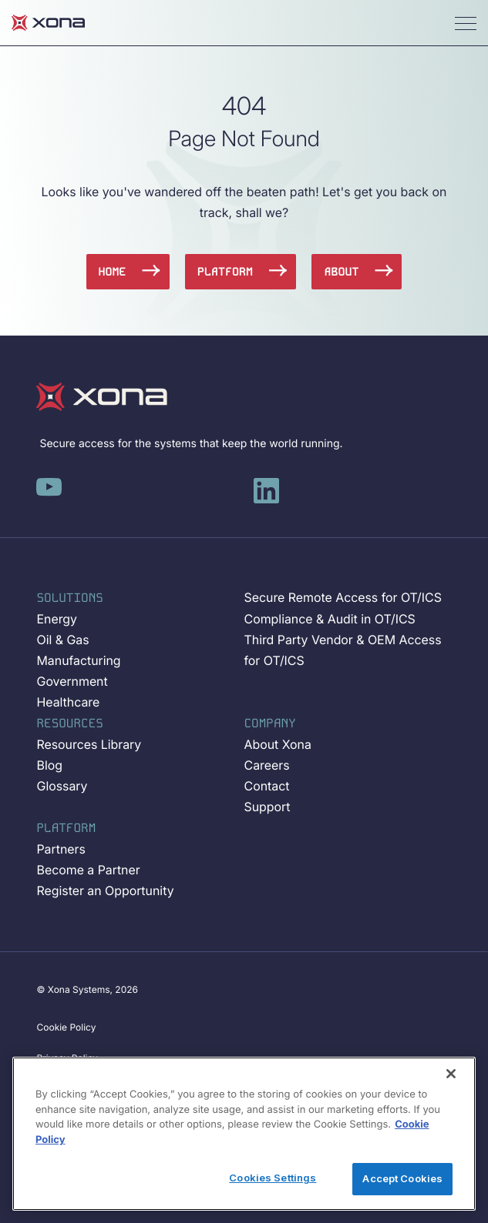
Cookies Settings (272, 1177)
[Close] (451, 1074)
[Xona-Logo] (101, 397)
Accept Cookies (402, 1178)
